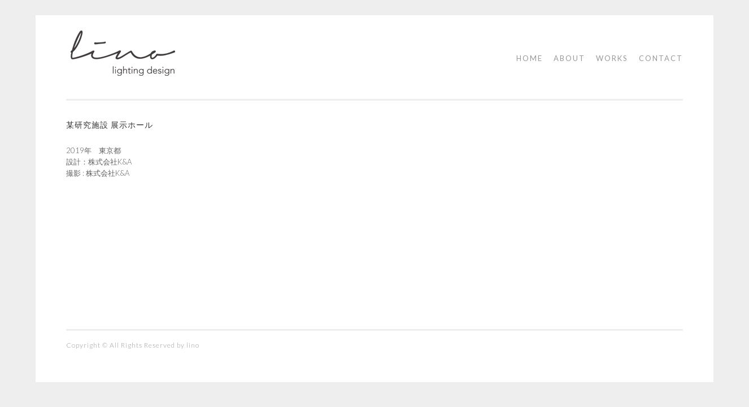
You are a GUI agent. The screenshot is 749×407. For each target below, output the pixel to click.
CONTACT (661, 58)
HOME (529, 58)
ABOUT (569, 58)
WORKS (612, 58)
